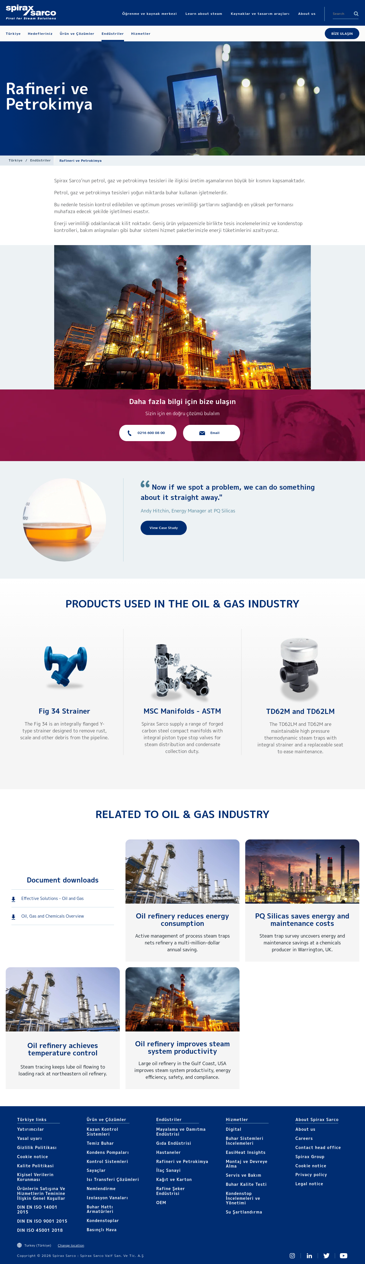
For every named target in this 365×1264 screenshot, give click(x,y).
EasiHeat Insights (246, 1152)
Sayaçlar (96, 1170)
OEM (161, 1202)
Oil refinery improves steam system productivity (182, 1047)
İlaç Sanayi (168, 1170)
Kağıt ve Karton (174, 1179)
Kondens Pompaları (108, 1152)
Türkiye (16, 160)
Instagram (292, 1255)
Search (356, 13)
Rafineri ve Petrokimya (182, 1161)
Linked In (309, 1255)
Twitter (326, 1255)
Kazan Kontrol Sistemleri (102, 1131)
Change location (71, 1245)
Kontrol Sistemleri (107, 1161)
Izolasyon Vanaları (107, 1197)
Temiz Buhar (100, 1143)
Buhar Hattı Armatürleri (100, 1209)
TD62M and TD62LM (300, 711)
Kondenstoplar (103, 1220)
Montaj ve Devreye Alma (246, 1164)
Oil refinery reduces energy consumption (182, 919)
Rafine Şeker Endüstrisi (170, 1191)
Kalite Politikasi (35, 1165)
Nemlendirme (101, 1188)
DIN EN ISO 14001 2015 (37, 1209)
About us (305, 1129)
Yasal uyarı (29, 1138)
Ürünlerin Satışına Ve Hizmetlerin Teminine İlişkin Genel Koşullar (41, 1193)
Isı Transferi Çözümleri (113, 1179)
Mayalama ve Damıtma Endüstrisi (181, 1131)
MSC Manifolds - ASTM (182, 711)
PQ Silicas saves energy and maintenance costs (302, 919)
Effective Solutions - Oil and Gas (52, 898)
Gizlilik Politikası (37, 1147)
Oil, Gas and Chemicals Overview (52, 916)
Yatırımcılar (30, 1129)
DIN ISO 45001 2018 (40, 1230)
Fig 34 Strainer (64, 711)
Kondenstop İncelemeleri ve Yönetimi (243, 1198)
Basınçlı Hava (102, 1229)
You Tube (343, 1255)
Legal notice (309, 1183)
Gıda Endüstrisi (173, 1143)
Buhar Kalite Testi (246, 1184)
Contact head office (318, 1147)
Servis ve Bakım (243, 1175)
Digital (234, 1129)
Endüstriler (40, 160)
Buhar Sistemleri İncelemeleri (244, 1141)
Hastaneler (168, 1152)
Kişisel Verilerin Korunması (35, 1177)
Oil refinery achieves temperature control (62, 1049)
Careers (304, 1138)
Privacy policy (311, 1174)
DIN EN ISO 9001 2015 (42, 1221)
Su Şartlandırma (244, 1212)
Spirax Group (310, 1156)
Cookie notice (32, 1156)
